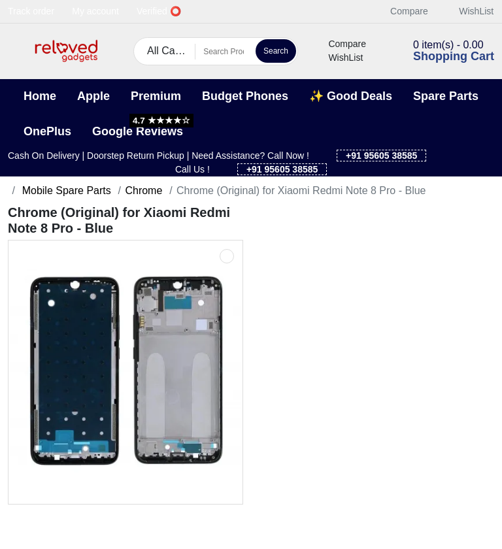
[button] (16, 51)
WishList (469, 11)
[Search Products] (223, 51)
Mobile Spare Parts (65, 190)
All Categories (171, 50)
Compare (402, 11)
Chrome (143, 190)
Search (275, 51)
